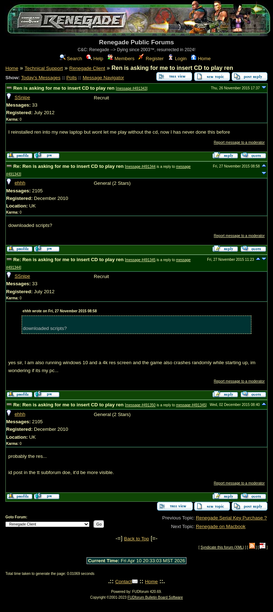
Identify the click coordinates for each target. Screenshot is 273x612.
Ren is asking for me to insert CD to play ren (64, 88)
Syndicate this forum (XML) (222, 547)
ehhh (19, 183)
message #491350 (140, 405)
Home (201, 58)
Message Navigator (103, 77)
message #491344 (140, 167)
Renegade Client (87, 68)
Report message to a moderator (239, 142)
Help (94, 58)
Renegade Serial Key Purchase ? (231, 518)
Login (177, 58)
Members (121, 58)
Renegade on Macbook (221, 526)
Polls (71, 77)
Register (150, 58)
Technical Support (44, 68)
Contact (123, 581)
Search (71, 58)
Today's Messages (40, 77)
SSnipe (22, 97)
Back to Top (136, 538)
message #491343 (131, 88)
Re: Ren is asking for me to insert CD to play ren (68, 166)
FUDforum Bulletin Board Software (155, 597)
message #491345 (140, 260)
